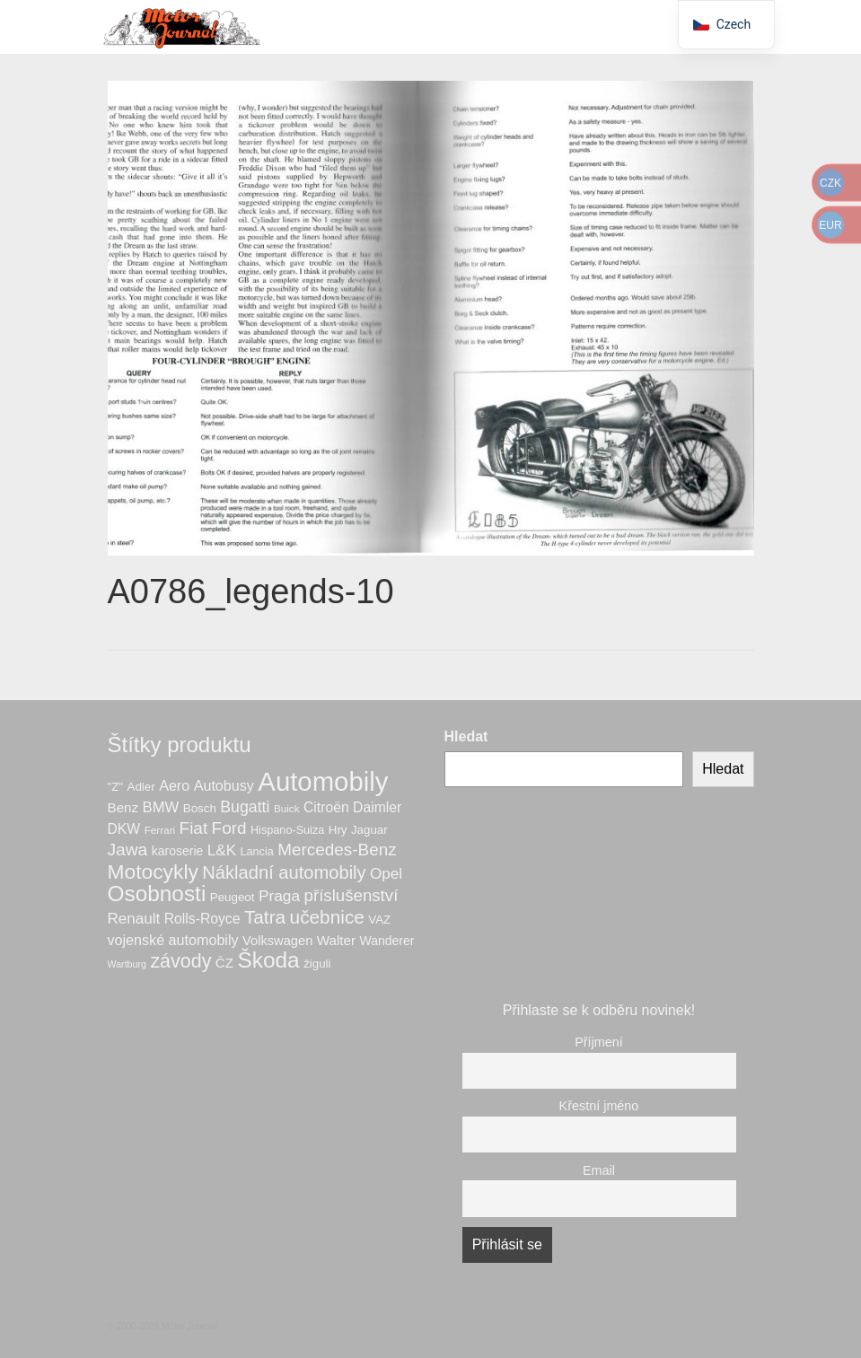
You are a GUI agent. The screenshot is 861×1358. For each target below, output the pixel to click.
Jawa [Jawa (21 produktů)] (128, 849)
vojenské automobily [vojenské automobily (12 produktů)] (173, 940)
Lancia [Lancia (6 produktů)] (256, 851)
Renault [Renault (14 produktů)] (134, 918)
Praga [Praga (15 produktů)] (279, 896)
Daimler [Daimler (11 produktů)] (377, 807)
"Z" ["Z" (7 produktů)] (116, 786)
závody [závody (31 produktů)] (180, 961)
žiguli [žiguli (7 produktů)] (316, 963)
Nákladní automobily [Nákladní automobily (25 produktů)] (283, 872)
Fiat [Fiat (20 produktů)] (194, 828)
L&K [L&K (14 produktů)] (221, 850)
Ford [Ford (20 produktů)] (229, 828)
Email (599, 1170)
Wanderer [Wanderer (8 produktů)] (387, 940)
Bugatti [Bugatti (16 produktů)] (244, 807)
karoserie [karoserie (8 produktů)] (178, 851)
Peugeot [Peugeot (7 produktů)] (232, 897)
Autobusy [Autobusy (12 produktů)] (224, 785)
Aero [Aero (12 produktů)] (174, 785)
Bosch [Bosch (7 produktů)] (199, 808)
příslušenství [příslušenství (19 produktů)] (351, 895)
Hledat (466, 736)
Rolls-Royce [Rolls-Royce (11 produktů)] (202, 918)
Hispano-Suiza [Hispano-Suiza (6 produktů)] (287, 830)
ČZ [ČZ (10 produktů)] (224, 962)
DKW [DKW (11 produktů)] (124, 829)
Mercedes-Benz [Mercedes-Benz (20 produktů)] (337, 849)
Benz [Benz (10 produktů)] (123, 807)
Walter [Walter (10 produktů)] (336, 940)
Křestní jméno (599, 1106)
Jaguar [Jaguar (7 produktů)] (369, 830)
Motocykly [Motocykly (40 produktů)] (153, 871)
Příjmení (599, 1042)
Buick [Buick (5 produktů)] (287, 808)
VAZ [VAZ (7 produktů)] (379, 919)
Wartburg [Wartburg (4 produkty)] (127, 964)
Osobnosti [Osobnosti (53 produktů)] (157, 893)
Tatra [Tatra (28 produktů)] (265, 917)
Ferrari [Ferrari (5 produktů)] (160, 830)
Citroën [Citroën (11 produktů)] (326, 807)
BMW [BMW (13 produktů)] (161, 807)
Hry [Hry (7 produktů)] (338, 830)
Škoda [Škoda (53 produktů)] (269, 960)
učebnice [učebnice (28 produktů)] (327, 917)
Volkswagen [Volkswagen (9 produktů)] (277, 940)
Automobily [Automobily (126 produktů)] (323, 781)
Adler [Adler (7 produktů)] (141, 786)
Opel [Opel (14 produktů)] (386, 873)
